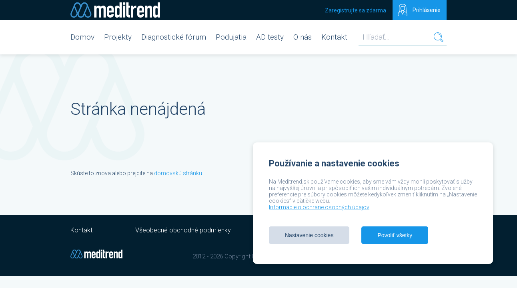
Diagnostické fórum (173, 37)
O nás (302, 37)
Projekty (118, 37)
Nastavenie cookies (309, 235)
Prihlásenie (427, 10)
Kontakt (334, 37)
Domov (82, 37)
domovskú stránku (178, 173)
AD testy (270, 37)
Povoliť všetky (394, 235)
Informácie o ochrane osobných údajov (319, 207)
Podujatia (231, 37)
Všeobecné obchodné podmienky (183, 230)
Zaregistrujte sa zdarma (355, 10)
